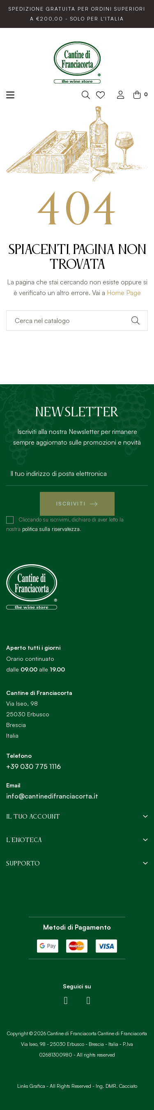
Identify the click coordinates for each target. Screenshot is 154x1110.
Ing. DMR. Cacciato (116, 1086)
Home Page (124, 292)
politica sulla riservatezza (51, 529)
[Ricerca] (77, 320)
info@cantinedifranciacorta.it (52, 796)
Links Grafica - (32, 1086)
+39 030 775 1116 (33, 766)
